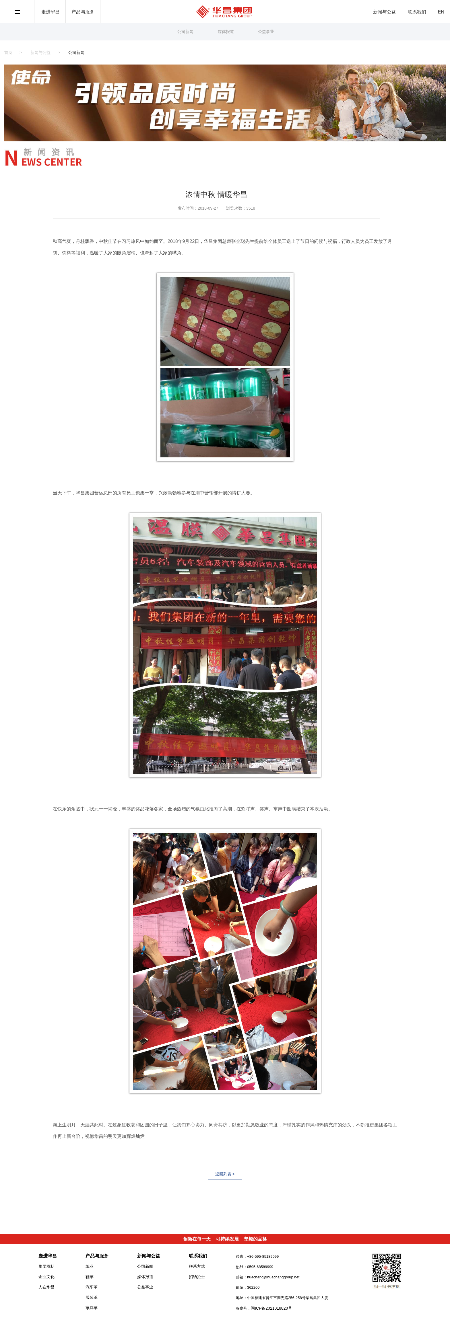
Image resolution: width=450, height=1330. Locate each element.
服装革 (92, 1297)
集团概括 (46, 1266)
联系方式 (197, 1266)
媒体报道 (226, 31)
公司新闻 (185, 31)
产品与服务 (82, 11)
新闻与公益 (384, 11)
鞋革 (90, 1276)
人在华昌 (46, 1287)
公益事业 (266, 31)
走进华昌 (50, 11)
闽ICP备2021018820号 (271, 1308)
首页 (8, 52)
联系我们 (417, 11)
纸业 (90, 1266)
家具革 (92, 1307)
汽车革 (92, 1287)
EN (441, 11)
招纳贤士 (197, 1276)
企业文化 (46, 1276)
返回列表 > (225, 1174)
